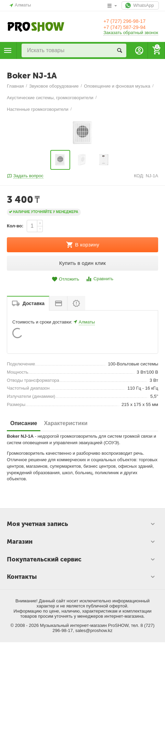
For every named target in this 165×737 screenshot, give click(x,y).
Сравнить (99, 619)
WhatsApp (139, 5)
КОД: (139, 516)
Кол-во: (15, 566)
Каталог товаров (8, 50)
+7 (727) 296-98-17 (129, 20)
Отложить (65, 620)
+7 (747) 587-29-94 (129, 27)
